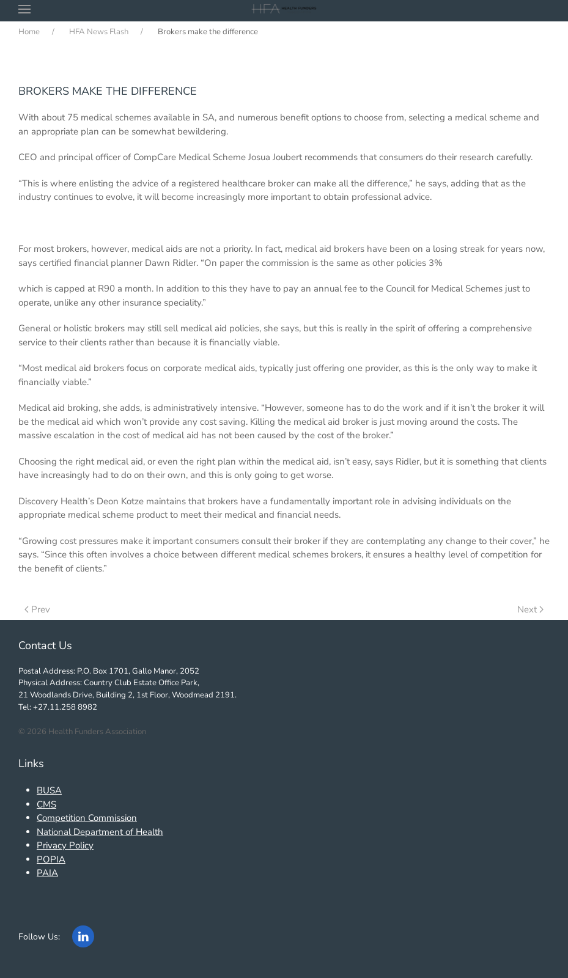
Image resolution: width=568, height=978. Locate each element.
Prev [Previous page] (37, 609)
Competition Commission (87, 818)
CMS (46, 804)
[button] (24, 9)
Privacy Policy (65, 845)
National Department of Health (100, 832)
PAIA (47, 873)
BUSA (49, 790)
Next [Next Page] (530, 609)
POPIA (51, 859)
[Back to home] (284, 9)
